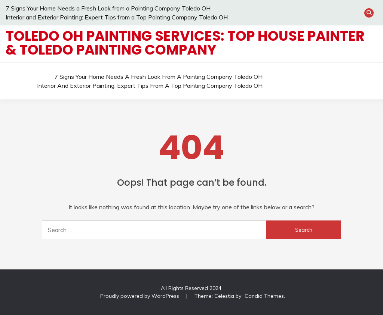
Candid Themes (264, 296)
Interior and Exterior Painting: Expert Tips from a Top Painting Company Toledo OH (117, 17)
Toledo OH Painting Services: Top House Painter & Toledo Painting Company (185, 42)
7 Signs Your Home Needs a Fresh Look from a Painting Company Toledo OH (108, 8)
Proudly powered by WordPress (140, 296)
